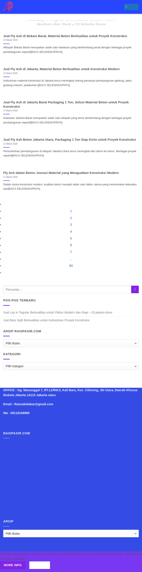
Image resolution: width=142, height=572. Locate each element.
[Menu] (131, 7)
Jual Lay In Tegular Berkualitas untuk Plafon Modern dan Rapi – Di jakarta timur (57, 312)
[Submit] (135, 289)
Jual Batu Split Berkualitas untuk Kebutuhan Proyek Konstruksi (46, 320)
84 (71, 265)
